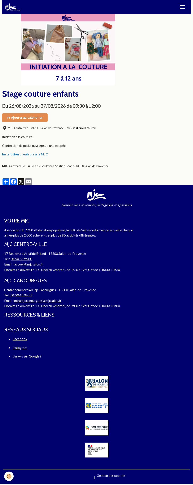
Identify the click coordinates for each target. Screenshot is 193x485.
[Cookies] (9, 476)
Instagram (20, 348)
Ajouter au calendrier (24, 118)
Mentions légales (80, 477)
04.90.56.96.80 (21, 259)
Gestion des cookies (111, 475)
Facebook (20, 339)
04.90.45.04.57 (21, 295)
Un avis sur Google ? (27, 356)
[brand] (13, 7)
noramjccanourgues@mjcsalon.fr (37, 300)
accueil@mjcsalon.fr (28, 264)
